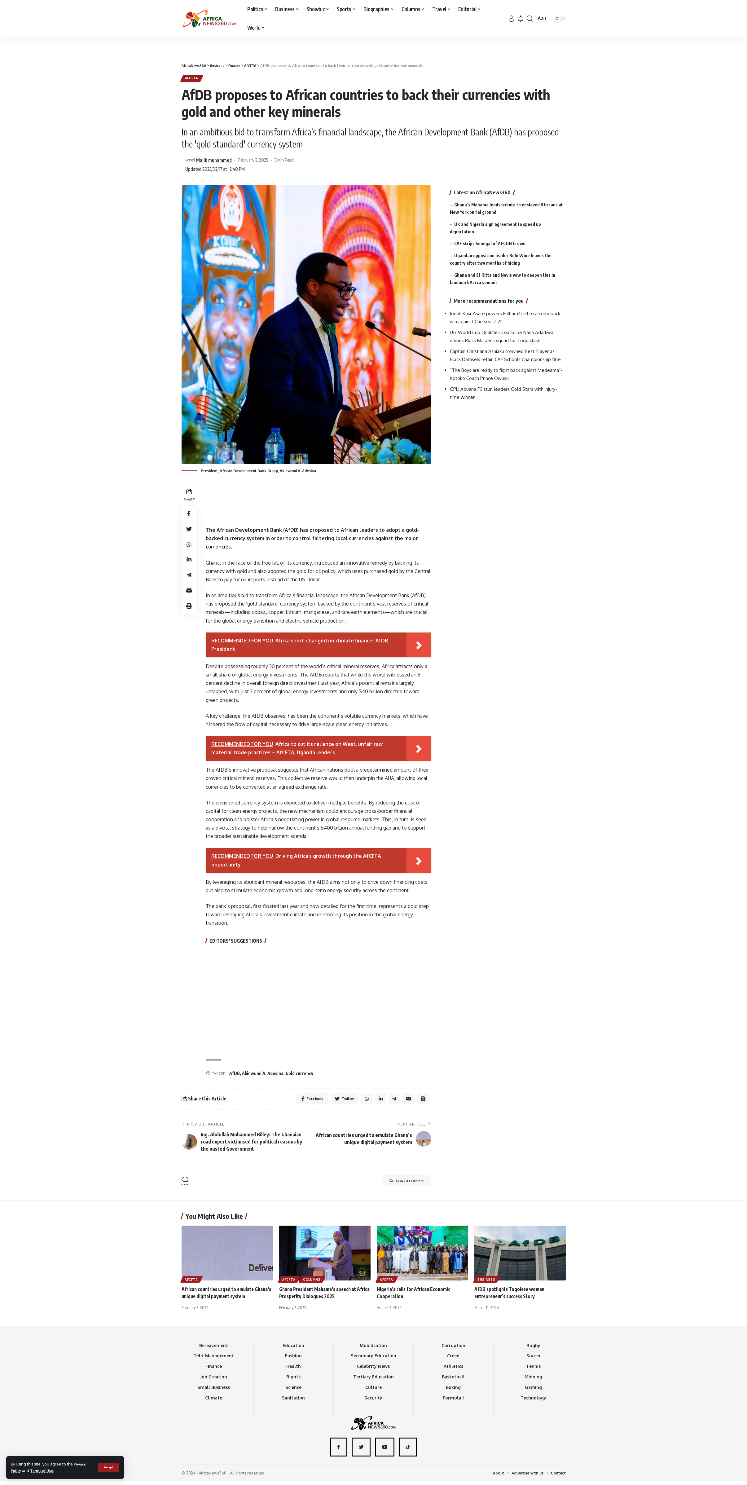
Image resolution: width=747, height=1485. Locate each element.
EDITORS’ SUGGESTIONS (236, 942)
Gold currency (299, 1075)
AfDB (234, 1075)
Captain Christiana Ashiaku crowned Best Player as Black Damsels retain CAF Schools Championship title (506, 359)
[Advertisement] (373, 37)
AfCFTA (194, 79)
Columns (313, 1282)
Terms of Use (45, 1470)
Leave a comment (400, 1184)
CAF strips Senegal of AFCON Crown (489, 240)
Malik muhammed (217, 162)
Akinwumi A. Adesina (262, 1075)
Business (487, 1282)
